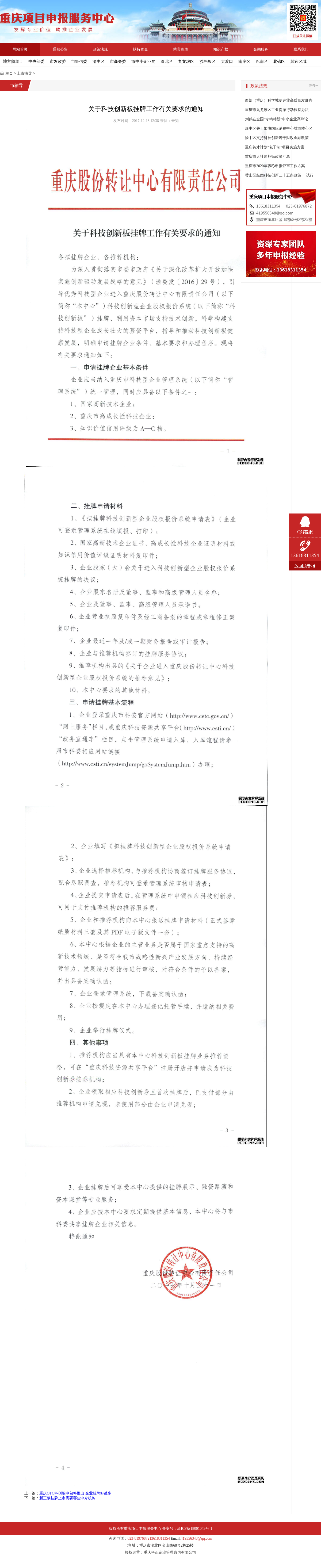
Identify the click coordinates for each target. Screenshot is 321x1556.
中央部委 (36, 61)
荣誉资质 (180, 49)
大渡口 (227, 61)
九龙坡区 (186, 61)
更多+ (313, 85)
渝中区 (99, 61)
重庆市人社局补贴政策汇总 (267, 157)
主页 (9, 73)
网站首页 (20, 49)
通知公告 (60, 49)
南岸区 (244, 61)
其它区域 (299, 61)
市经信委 (79, 61)
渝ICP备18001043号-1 (194, 1529)
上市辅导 (24, 73)
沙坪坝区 (208, 61)
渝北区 (167, 61)
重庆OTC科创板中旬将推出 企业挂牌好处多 (75, 1493)
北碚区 (279, 61)
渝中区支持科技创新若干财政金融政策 (277, 138)
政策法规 (100, 49)
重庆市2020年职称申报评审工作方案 (276, 166)
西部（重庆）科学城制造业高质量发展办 (278, 100)
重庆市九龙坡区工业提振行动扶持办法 (277, 110)
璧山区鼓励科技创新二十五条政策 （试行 (279, 175)
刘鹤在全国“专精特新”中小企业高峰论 (276, 119)
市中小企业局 (143, 61)
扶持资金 (140, 49)
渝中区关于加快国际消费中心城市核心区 (278, 129)
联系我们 (300, 49)
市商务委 (118, 61)
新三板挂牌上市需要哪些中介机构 (67, 1498)
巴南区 (262, 61)
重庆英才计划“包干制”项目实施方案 (274, 147)
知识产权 (220, 49)
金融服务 (260, 49)
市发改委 (58, 61)
